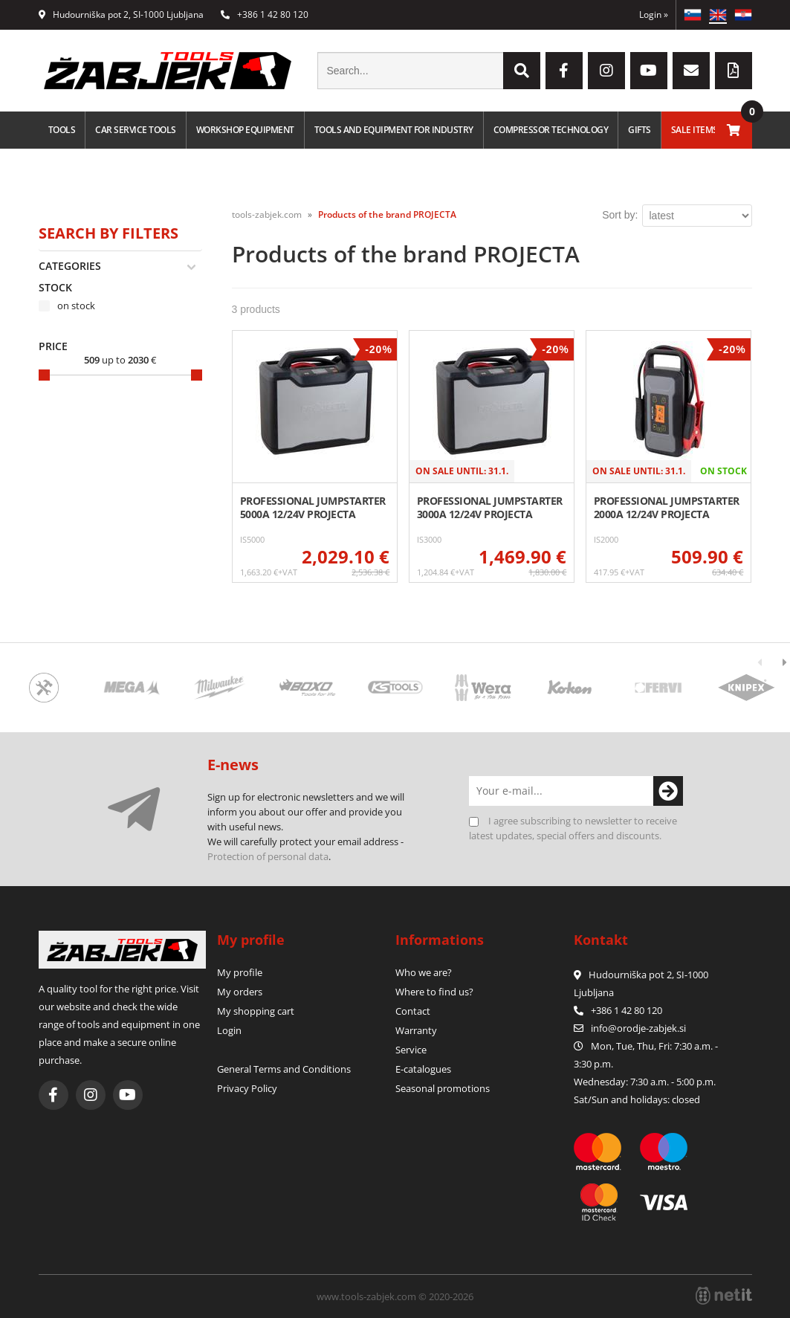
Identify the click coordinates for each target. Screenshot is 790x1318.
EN (718, 15)
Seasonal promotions (442, 1088)
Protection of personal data (267, 856)
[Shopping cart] (733, 130)
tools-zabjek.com (267, 214)
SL (693, 15)
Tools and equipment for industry (393, 129)
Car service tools (135, 129)
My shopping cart (255, 1011)
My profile (239, 972)
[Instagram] (606, 70)
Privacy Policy (247, 1088)
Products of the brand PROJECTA (387, 214)
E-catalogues (423, 1069)
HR (743, 15)
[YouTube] (648, 70)
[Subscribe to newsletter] (668, 791)
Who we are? (423, 972)
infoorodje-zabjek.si (638, 1028)
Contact (412, 1011)
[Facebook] (564, 70)
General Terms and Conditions (284, 1069)
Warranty (416, 1030)
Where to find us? (434, 991)
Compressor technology (551, 129)
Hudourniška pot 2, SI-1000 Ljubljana (121, 14)
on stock (76, 305)
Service (411, 1049)
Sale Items (694, 129)
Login (653, 14)
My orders (239, 991)
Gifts (639, 129)
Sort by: (620, 215)
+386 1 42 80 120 (264, 14)
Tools (62, 129)
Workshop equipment (245, 129)
